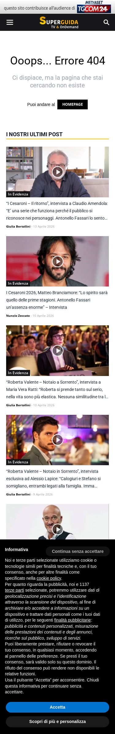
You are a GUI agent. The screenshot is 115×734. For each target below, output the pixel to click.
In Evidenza (18, 194)
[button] (78, 549)
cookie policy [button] (49, 578)
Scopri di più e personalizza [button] (57, 721)
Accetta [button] (57, 707)
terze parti (14, 590)
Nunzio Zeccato (18, 315)
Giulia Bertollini (18, 226)
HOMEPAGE (72, 104)
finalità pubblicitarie (72, 620)
